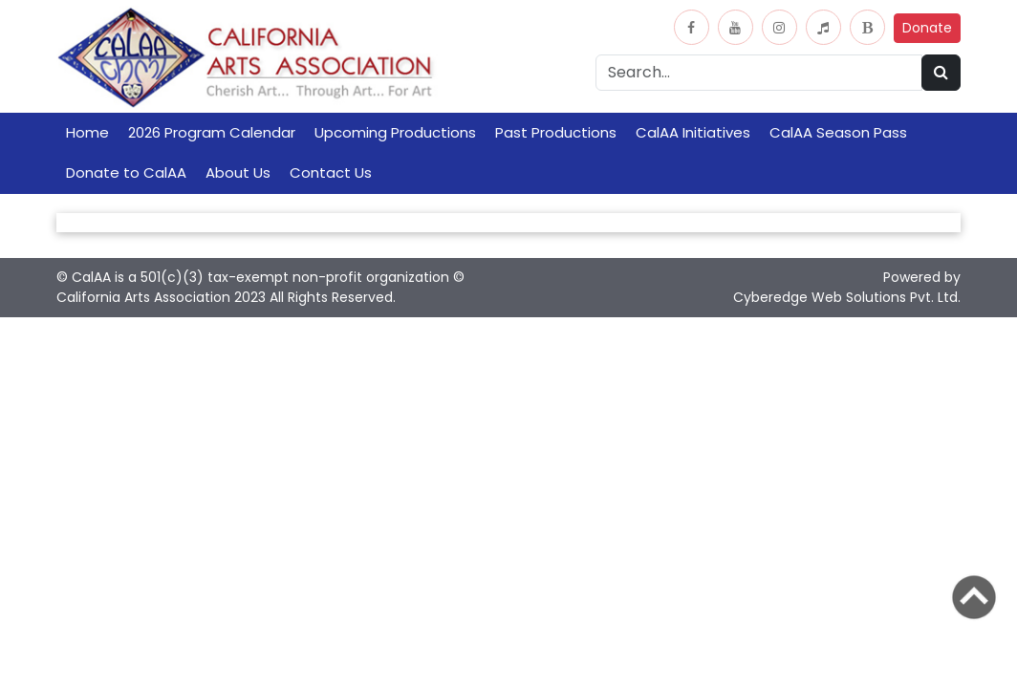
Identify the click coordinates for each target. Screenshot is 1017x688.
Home (87, 132)
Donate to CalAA (126, 172)
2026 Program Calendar (211, 132)
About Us (238, 172)
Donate (927, 27)
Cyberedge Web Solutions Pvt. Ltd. (847, 297)
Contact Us (331, 172)
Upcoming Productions (395, 132)
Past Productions (556, 132)
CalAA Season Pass (838, 132)
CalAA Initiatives (693, 132)
